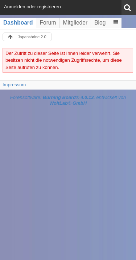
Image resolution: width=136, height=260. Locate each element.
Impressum (14, 84)
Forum (48, 23)
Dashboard (18, 23)
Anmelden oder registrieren (32, 6)
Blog (100, 23)
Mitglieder (75, 23)
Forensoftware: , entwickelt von (68, 100)
